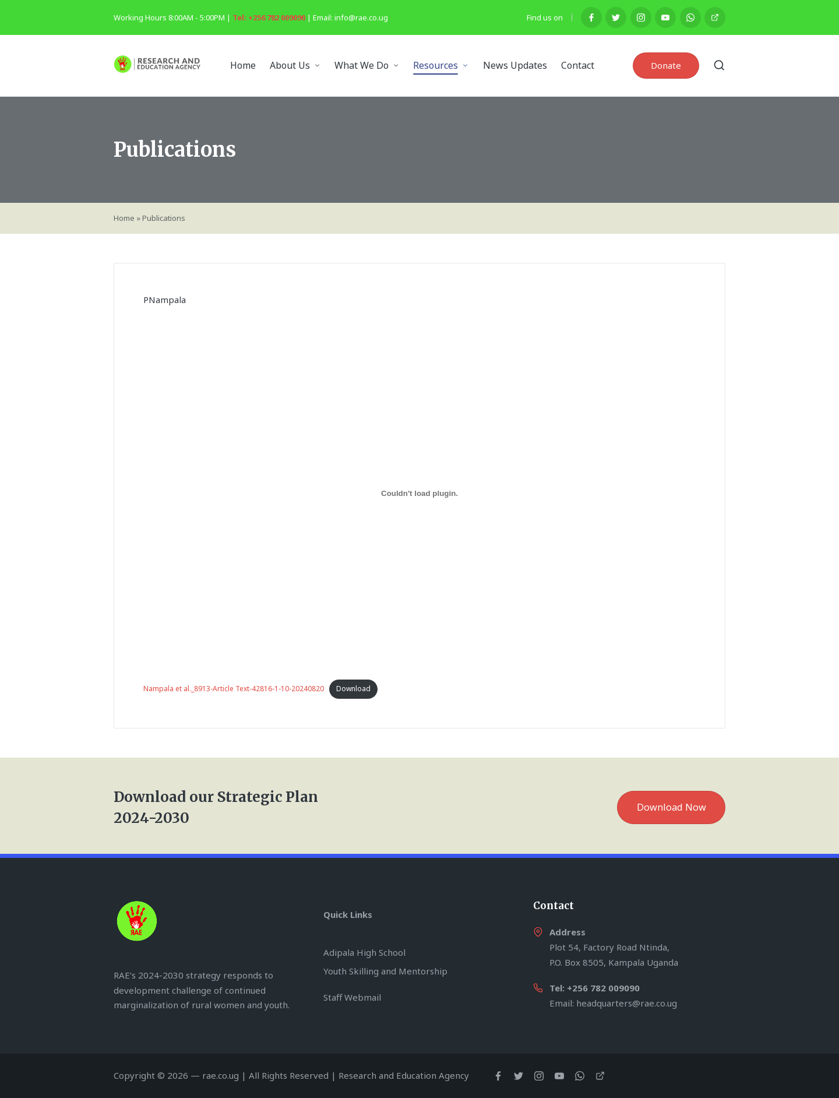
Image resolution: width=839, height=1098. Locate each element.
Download (353, 689)
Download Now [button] (671, 807)
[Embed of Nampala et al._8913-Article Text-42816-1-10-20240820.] (419, 493)
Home (124, 218)
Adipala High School (364, 952)
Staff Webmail (352, 997)
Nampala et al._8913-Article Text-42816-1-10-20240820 (233, 689)
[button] (666, 65)
